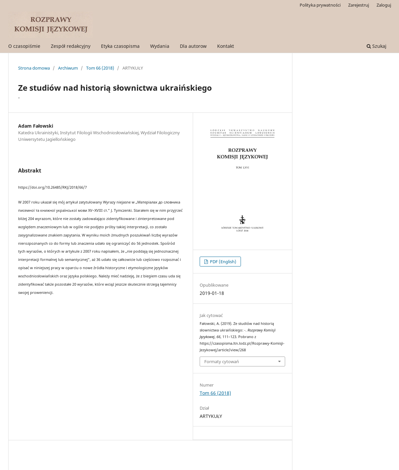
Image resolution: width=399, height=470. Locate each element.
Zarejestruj (358, 5)
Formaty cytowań (221, 361)
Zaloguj (384, 5)
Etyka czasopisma (120, 46)
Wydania (159, 46)
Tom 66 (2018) (100, 68)
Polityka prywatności (320, 5)
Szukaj (376, 46)
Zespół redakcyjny (70, 46)
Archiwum (68, 68)
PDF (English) (222, 262)
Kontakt (225, 46)
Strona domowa (34, 68)
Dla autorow (193, 46)
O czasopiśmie (24, 46)
